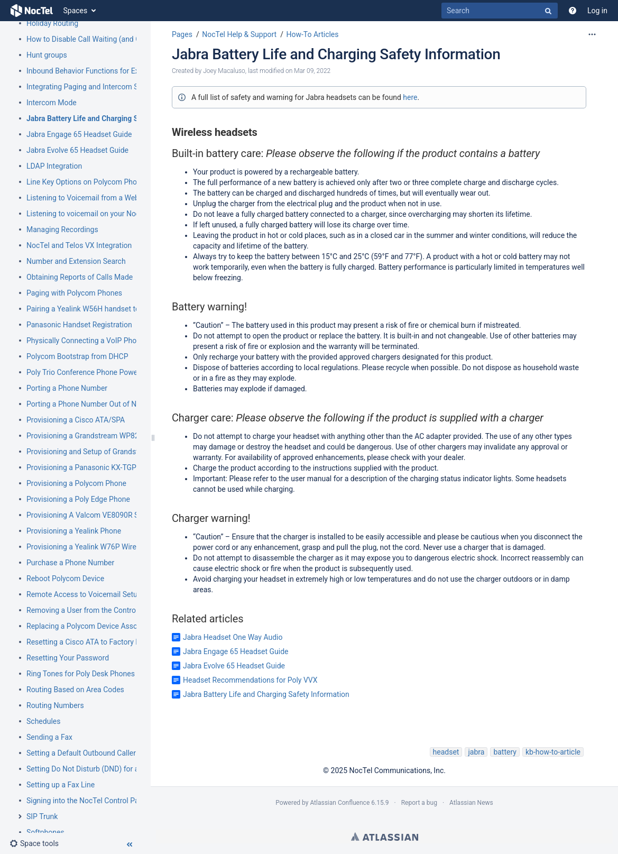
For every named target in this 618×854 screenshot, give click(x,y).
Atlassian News (471, 802)
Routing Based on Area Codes (75, 689)
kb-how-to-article (552, 752)
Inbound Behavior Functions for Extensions (96, 71)
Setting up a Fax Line (60, 784)
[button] (34, 843)
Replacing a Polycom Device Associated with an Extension (121, 626)
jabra (476, 752)
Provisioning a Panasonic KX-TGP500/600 (95, 467)
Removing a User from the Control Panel (92, 610)
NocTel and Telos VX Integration (79, 245)
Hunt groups (46, 55)
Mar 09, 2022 (312, 71)
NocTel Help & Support (239, 34)
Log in (597, 10)
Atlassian (384, 836)
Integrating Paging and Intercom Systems (94, 86)
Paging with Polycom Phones (74, 293)
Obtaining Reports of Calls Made (79, 277)
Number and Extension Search (76, 261)
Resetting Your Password (67, 658)
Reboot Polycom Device (65, 578)
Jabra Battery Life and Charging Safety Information (111, 118)
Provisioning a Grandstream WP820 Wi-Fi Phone (105, 435)
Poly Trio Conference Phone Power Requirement (105, 372)
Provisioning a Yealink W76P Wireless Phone (99, 547)
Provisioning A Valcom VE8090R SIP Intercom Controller (118, 515)
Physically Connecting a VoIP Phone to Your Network (112, 340)
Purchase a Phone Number (70, 562)
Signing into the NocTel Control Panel (87, 800)
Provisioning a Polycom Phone (76, 483)
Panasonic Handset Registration (79, 324)
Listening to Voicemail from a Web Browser (97, 198)
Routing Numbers (55, 705)
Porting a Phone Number (66, 388)
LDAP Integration (54, 166)
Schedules (43, 721)
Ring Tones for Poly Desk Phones (80, 673)
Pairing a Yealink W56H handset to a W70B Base (105, 309)
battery (504, 752)
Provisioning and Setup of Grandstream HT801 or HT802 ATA (126, 451)
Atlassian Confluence (340, 802)
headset (446, 752)
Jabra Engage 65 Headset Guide (79, 134)
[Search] (499, 11)
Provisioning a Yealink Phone (73, 531)
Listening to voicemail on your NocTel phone (99, 213)
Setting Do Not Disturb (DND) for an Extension (101, 769)
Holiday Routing (52, 23)
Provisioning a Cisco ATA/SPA (75, 420)
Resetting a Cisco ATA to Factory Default (92, 642)
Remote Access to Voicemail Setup (84, 594)
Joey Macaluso (224, 71)
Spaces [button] (75, 10)
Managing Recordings (62, 229)
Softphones (45, 832)
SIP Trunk (42, 816)
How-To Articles (312, 34)
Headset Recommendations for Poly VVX (250, 680)
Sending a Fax (49, 737)
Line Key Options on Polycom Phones (87, 182)
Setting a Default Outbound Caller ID (85, 753)
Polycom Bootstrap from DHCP (77, 356)
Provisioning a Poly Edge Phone (78, 499)
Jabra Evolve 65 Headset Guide (77, 150)
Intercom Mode (51, 102)
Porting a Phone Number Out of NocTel (90, 404)
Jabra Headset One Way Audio (233, 637)
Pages (182, 34)
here (410, 97)
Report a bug (419, 802)
